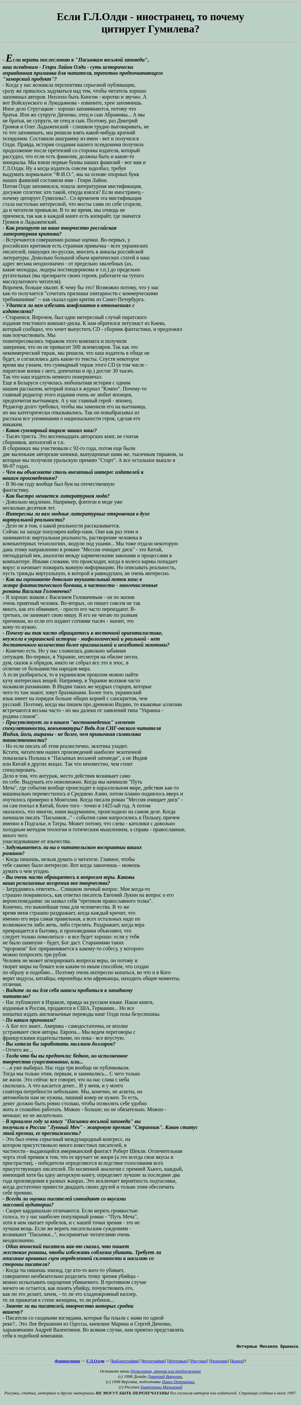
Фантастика (67, 1361)
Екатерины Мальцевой (161, 1387)
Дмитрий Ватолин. (165, 1377)
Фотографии (153, 1361)
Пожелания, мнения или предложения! (166, 1372)
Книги (237, 1361)
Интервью (178, 1361)
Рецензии (219, 1361)
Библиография (125, 1361)
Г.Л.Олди (95, 1361)
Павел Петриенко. (178, 1382)
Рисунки (199, 1361)
